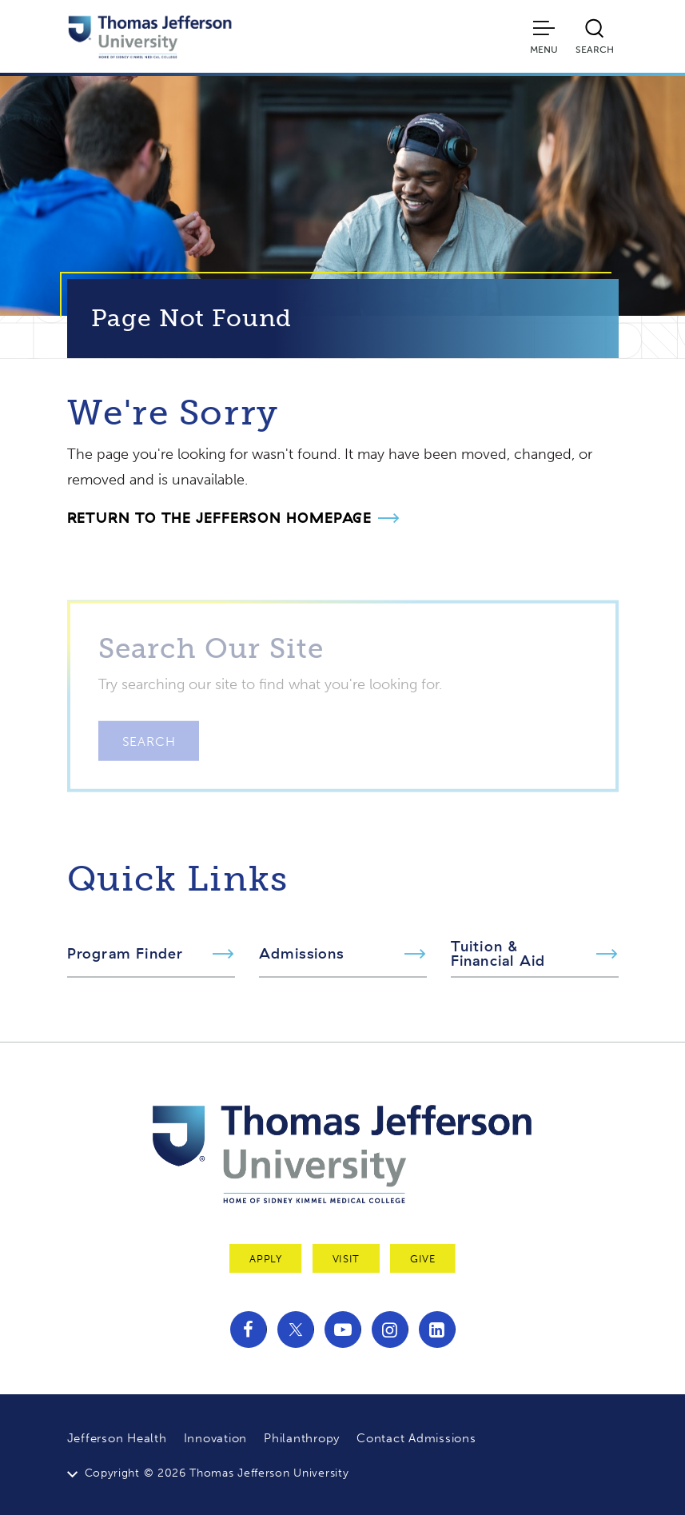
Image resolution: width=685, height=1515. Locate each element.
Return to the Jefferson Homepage (219, 517)
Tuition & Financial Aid (498, 953)
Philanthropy (302, 1438)
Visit (346, 1259)
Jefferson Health (117, 1438)
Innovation (216, 1438)
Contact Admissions (416, 1438)
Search (149, 758)
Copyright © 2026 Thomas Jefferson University (217, 1473)
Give (423, 1259)
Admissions (301, 954)
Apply (265, 1259)
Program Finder (125, 954)
